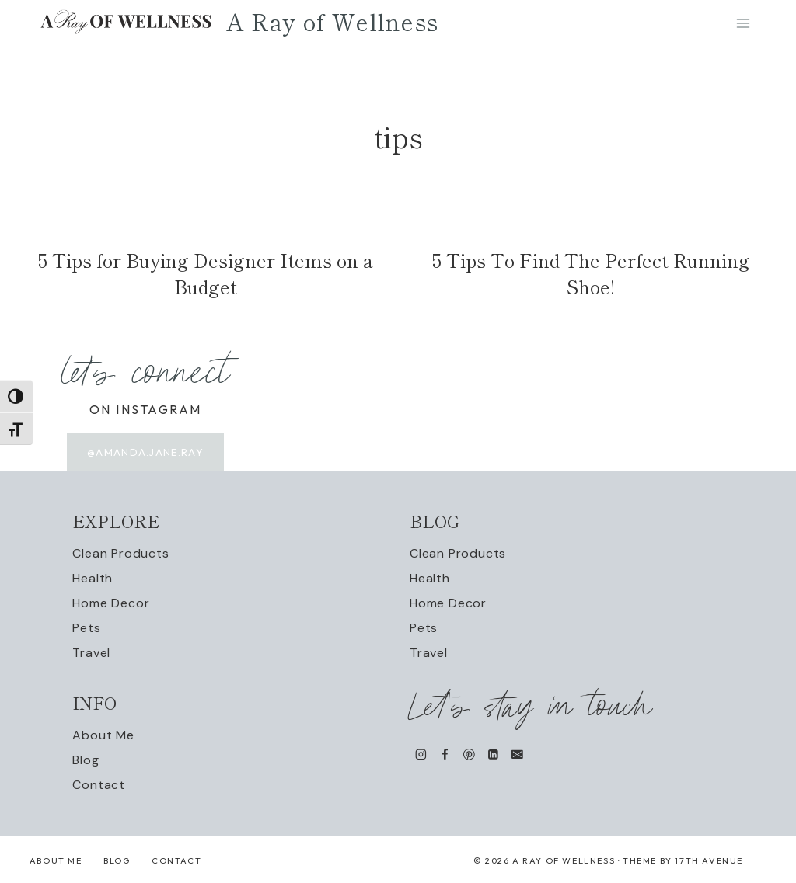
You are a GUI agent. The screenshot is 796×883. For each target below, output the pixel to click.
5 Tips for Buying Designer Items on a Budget (205, 284)
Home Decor (110, 604)
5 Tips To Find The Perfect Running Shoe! (591, 284)
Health (92, 579)
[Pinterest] (469, 754)
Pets (86, 629)
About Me (103, 736)
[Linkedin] (493, 754)
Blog (85, 761)
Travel (91, 653)
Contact (98, 785)
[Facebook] (445, 754)
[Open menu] (742, 38)
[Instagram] (421, 754)
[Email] (517, 754)
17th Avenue (709, 861)
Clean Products (120, 554)
